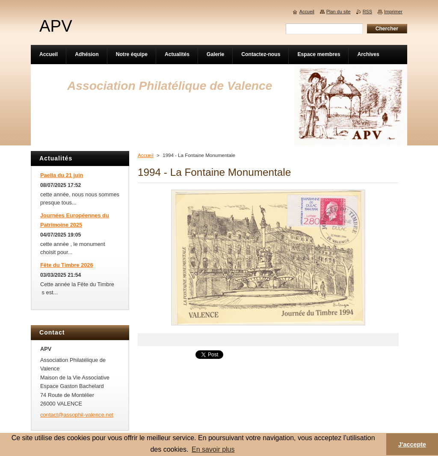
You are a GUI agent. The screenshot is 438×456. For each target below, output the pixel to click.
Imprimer (393, 11)
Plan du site (338, 11)
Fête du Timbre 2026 (66, 265)
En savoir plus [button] (213, 449)
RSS (367, 11)
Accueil (146, 155)
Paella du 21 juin (61, 175)
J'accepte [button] (412, 444)
